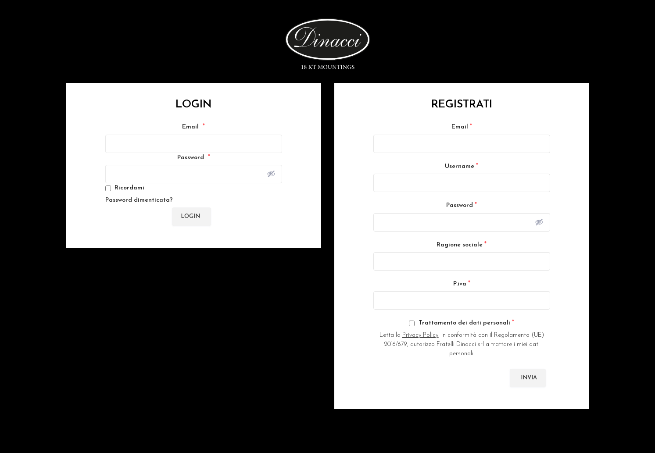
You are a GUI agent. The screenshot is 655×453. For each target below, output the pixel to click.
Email (193, 126)
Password (193, 157)
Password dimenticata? (139, 200)
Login (190, 216)
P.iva (461, 283)
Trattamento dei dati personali (461, 322)
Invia (529, 378)
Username (461, 166)
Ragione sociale (462, 244)
